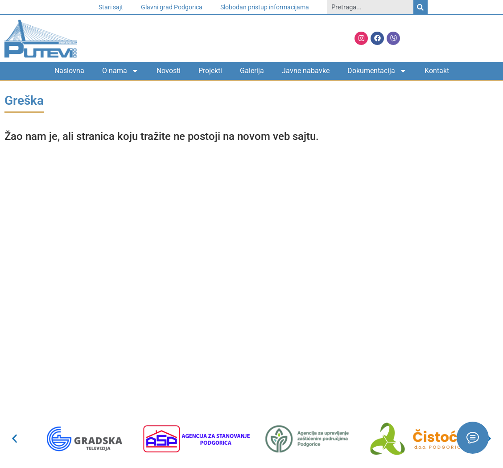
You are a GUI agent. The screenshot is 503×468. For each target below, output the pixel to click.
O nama (120, 71)
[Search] (420, 7)
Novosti (169, 70)
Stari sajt (111, 7)
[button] (14, 438)
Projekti (210, 70)
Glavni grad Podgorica (171, 7)
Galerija (252, 70)
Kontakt (437, 70)
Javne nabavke (306, 70)
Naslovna (69, 70)
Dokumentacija (377, 71)
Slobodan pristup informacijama (264, 7)
